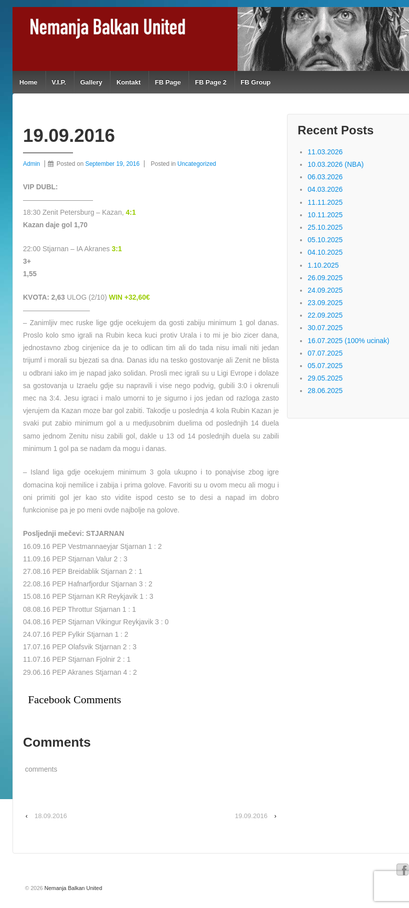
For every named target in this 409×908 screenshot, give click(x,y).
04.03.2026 (325, 189)
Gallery (91, 82)
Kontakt (128, 82)
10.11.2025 (325, 215)
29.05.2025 (325, 378)
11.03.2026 (325, 152)
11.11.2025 (325, 202)
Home (29, 82)
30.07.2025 (325, 328)
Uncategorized (197, 163)
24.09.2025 (325, 290)
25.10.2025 (325, 227)
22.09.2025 (325, 315)
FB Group (255, 82)
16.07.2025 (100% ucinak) (348, 341)
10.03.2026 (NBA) (336, 164)
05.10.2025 (325, 240)
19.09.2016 (251, 816)
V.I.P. (59, 82)
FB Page (168, 82)
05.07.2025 (325, 366)
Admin (31, 163)
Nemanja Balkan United (72, 888)
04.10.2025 (325, 252)
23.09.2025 (325, 303)
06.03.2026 (325, 177)
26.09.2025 (325, 278)
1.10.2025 (323, 265)
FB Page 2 (210, 82)
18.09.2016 (50, 816)
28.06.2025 (325, 391)
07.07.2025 (325, 353)
